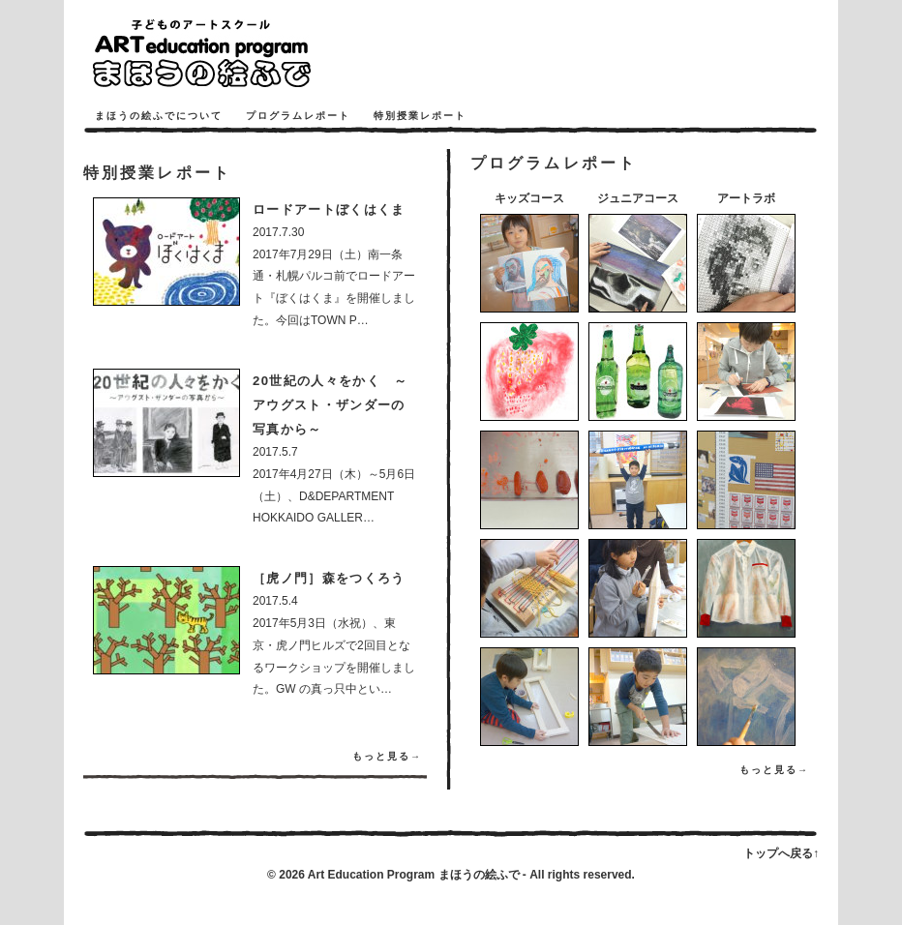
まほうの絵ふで (228, 53)
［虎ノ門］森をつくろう (329, 578)
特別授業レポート (420, 115)
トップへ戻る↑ (781, 853)
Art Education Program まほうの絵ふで (414, 874)
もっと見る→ (387, 756)
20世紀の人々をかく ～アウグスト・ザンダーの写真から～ (330, 404)
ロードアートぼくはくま (329, 209)
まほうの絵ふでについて (159, 115)
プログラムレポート (298, 115)
